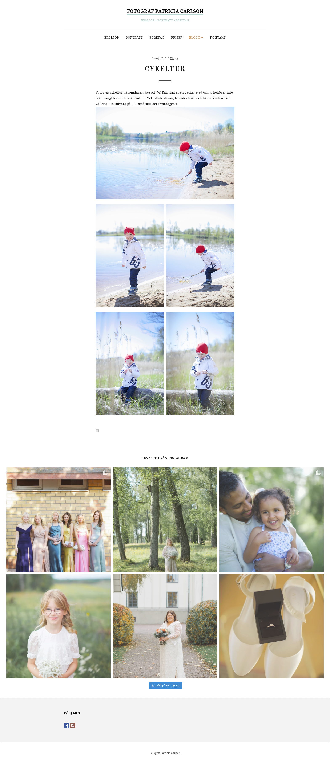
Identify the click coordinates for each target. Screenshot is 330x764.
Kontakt (218, 37)
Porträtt (134, 37)
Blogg (194, 37)
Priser (176, 37)
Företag (157, 37)
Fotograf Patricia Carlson (165, 11)
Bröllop (111, 37)
